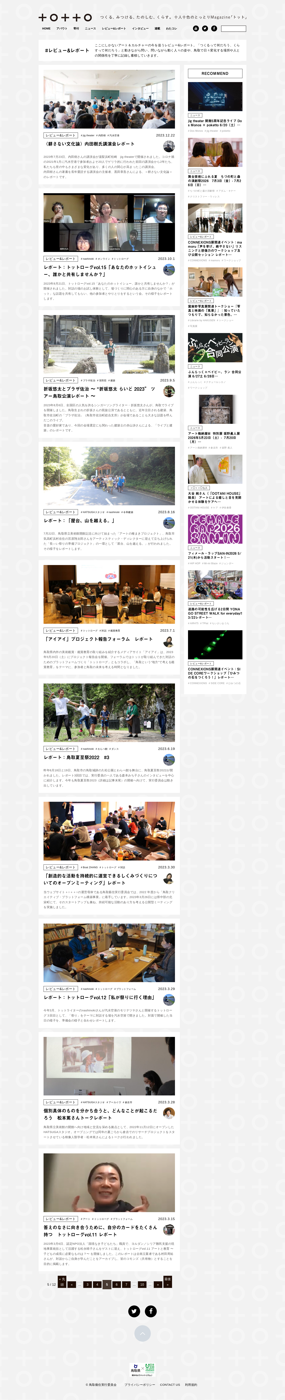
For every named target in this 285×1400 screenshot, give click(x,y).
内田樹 (101, 135)
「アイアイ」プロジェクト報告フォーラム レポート (98, 639)
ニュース (90, 28)
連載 (157, 28)
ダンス (114, 749)
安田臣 (102, 380)
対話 (103, 630)
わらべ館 (101, 749)
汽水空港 (113, 135)
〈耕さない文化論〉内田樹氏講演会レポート (89, 144)
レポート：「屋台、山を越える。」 (80, 520)
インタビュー (140, 28)
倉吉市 (127, 1102)
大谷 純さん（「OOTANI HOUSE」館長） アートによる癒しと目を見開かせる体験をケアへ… (215, 497)
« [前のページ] (72, 1284)
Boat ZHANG (89, 867)
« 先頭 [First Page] (62, 1281)
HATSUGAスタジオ (93, 512)
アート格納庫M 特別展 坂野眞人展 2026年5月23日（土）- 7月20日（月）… (214, 437)
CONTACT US (170, 1384)
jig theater (87, 135)
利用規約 (191, 1384)
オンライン (103, 258)
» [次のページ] (158, 1284)
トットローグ (120, 258)
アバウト (61, 28)
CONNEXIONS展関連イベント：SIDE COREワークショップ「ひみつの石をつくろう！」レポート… (214, 673)
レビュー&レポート (114, 28)
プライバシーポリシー (139, 1384)
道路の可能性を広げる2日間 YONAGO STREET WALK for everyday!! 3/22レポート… (215, 613)
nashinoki (87, 258)
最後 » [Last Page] (167, 1281)
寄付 (76, 28)
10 (142, 1284)
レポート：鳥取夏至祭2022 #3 (76, 757)
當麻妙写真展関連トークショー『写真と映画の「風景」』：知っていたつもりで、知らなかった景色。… (214, 310)
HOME (46, 28)
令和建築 (127, 512)
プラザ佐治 (88, 380)
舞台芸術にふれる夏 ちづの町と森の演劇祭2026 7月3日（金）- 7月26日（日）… (214, 180)
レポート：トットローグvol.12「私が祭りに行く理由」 (100, 997)
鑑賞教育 (114, 630)
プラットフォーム (125, 989)
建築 (111, 380)
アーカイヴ (114, 1102)
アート (85, 1219)
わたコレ (171, 28)
